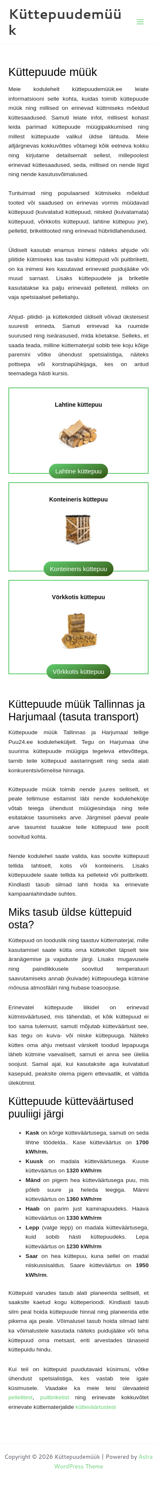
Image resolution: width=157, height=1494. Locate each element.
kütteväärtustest (95, 1407)
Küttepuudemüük (65, 21)
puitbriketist (57, 1397)
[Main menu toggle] (140, 22)
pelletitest (20, 1397)
